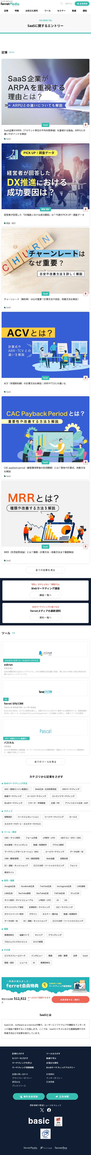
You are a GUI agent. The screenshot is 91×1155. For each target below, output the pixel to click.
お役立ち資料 (31, 10)
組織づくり (24, 934)
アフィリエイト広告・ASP (76, 803)
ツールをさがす (53, 1053)
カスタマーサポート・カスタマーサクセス (22, 823)
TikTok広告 (59, 893)
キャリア (39, 934)
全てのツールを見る (49, 761)
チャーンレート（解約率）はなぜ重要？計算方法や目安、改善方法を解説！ (42, 299)
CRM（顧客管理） (12, 858)
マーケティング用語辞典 (23, 1067)
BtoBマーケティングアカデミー (60, 1067)
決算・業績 (62, 955)
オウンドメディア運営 (13, 907)
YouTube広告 (42, 893)
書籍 (50, 955)
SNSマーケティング (70, 789)
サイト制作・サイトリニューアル (18, 900)
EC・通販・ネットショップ (16, 865)
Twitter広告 (45, 886)
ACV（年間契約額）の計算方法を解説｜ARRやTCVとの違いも (35, 383)
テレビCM (74, 893)
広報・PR (55, 803)
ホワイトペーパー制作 (14, 914)
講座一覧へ (49, 595)
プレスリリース (19, 1085)
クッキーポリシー (54, 1078)
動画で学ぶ (51, 1058)
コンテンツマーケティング (63, 796)
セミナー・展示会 (50, 914)
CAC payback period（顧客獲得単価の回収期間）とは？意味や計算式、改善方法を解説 (44, 469)
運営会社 (16, 1081)
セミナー (61, 10)
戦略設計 (8, 816)
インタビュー (37, 955)
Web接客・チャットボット (16, 844)
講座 (85, 10)
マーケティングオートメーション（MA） (22, 851)
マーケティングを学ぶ (22, 1062)
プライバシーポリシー (22, 1078)
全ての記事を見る (49, 570)
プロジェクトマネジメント (15, 941)
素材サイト (9, 872)
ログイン (68, 3)
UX (65, 900)
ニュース (23, 962)
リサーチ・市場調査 (36, 803)
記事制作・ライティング (39, 907)
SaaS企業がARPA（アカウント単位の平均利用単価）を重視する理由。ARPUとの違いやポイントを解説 (44, 132)
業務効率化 (9, 934)
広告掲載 (50, 1081)
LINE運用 (81, 886)
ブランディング (55, 934)
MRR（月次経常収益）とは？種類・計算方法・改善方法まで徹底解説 (39, 552)
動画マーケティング (12, 796)
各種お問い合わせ (20, 1074)
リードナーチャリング (54, 816)
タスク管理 (38, 941)
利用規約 (50, 1074)
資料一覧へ (49, 617)
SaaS (45, 124)
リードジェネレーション (28, 816)
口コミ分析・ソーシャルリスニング (49, 865)
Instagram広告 (64, 886)
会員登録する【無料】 (70, 999)
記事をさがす (18, 1053)
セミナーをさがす (20, 1058)
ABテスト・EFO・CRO (71, 837)
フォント (73, 865)
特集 (17, 10)
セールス (73, 816)
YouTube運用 (24, 893)
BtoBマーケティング (13, 803)
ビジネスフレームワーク (14, 955)
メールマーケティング (36, 796)
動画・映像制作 (40, 844)
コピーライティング (64, 907)
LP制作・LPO (49, 837)
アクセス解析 (58, 844)
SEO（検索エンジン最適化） (16, 789)
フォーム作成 (31, 837)
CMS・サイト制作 (12, 837)
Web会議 (50, 858)
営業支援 (64, 858)
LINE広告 (8, 893)
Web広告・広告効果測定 (45, 789)
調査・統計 (45, 209)
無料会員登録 (29, 1096)
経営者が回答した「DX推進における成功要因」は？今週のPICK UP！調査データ (44, 214)
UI (58, 900)
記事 (6, 10)
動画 (74, 10)
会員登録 (82, 3)
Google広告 (9, 886)
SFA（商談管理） (33, 858)
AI (34, 962)
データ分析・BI (76, 851)
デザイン (33, 914)
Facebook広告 (27, 886)
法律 (75, 955)
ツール (47, 10)
